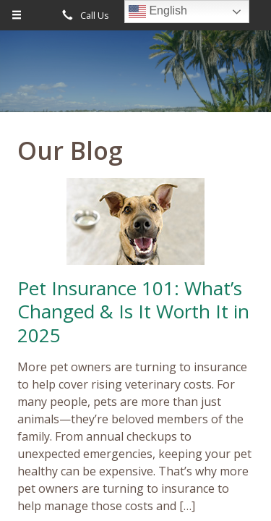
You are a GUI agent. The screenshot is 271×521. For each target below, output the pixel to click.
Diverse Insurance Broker (136, 78)
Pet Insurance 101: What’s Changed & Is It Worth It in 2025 (133, 311)
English (158, 11)
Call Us (83, 15)
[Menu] (17, 15)
